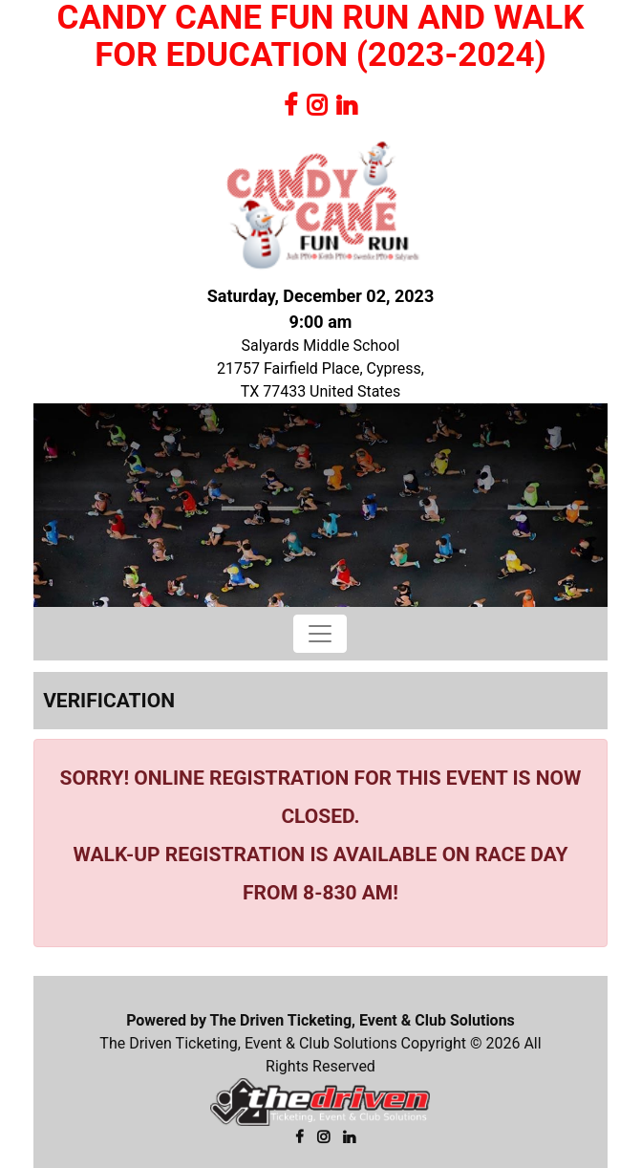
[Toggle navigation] (320, 634)
